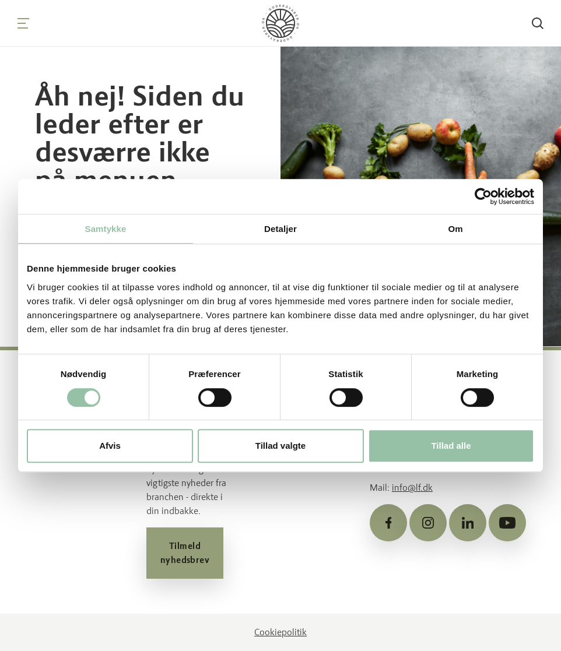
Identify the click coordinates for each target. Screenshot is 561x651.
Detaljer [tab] (280, 229)
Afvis (110, 446)
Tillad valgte (280, 446)
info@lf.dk (412, 487)
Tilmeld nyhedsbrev (185, 553)
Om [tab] (455, 229)
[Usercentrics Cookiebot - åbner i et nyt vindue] (483, 196)
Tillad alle (451, 446)
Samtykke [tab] (106, 229)
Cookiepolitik (280, 632)
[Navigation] (23, 23)
